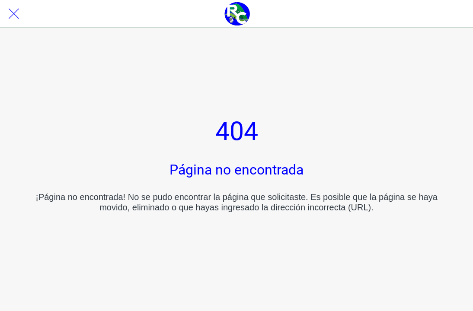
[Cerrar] (14, 14)
